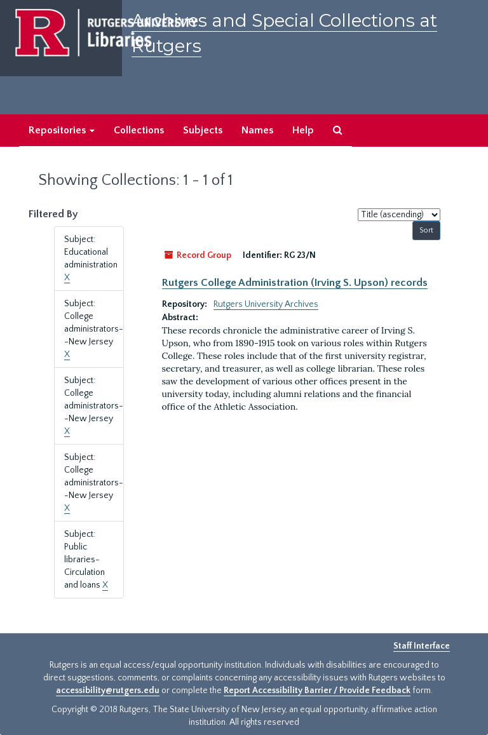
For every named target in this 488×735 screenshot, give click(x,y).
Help (303, 130)
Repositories (62, 130)
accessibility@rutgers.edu (107, 690)
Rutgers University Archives (266, 304)
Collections (139, 130)
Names (257, 130)
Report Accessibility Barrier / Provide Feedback (317, 690)
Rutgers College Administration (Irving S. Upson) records (295, 282)
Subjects (202, 130)
